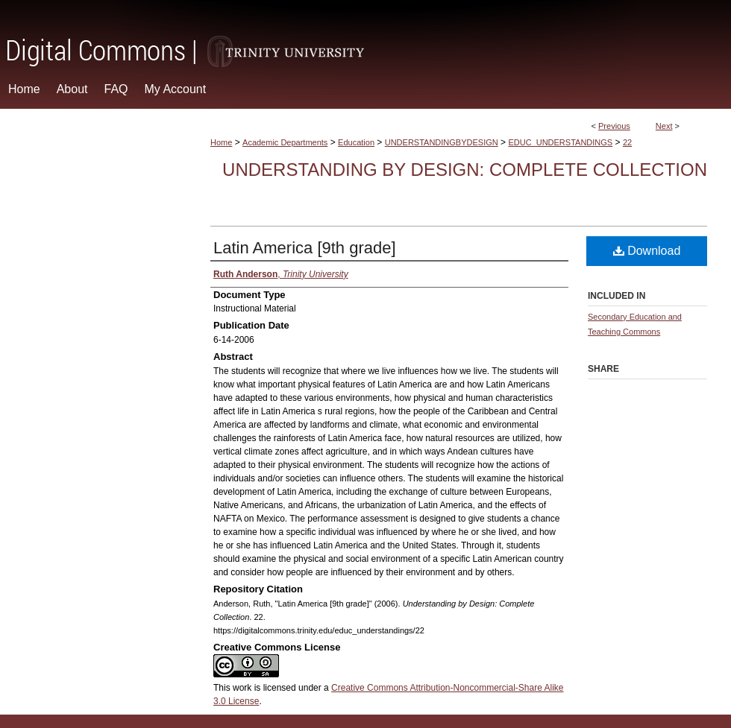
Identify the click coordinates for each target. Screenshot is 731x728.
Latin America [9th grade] (304, 247)
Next (664, 125)
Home (221, 142)
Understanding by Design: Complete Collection (464, 169)
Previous (614, 125)
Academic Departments (284, 142)
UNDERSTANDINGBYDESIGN (441, 142)
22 (627, 142)
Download (647, 250)
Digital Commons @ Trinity (365, 34)
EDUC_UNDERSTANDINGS (560, 142)
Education (356, 142)
